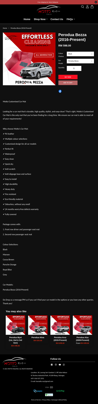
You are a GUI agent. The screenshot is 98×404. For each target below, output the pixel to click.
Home (27, 19)
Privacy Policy (46, 400)
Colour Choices (61, 54)
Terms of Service (36, 400)
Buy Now (68, 77)
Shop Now (40, 19)
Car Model (60, 62)
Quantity (61, 68)
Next (53, 59)
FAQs (71, 19)
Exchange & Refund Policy (59, 400)
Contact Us (57, 19)
